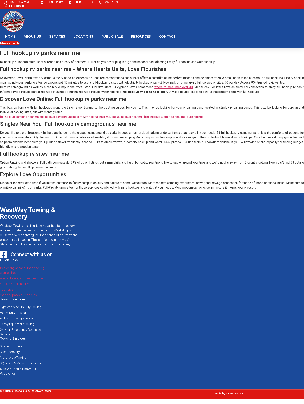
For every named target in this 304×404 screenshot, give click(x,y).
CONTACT (167, 36)
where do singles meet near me (21, 278)
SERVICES (57, 36)
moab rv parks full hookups (18, 295)
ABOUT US (32, 36)
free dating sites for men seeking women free (22, 270)
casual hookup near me (127, 117)
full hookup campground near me (62, 117)
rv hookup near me (98, 117)
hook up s (6, 289)
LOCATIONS (83, 36)
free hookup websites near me (165, 117)
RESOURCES (141, 36)
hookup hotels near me (15, 284)
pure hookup (195, 117)
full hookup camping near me (19, 117)
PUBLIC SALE (112, 36)
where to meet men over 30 (173, 87)
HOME (10, 36)
